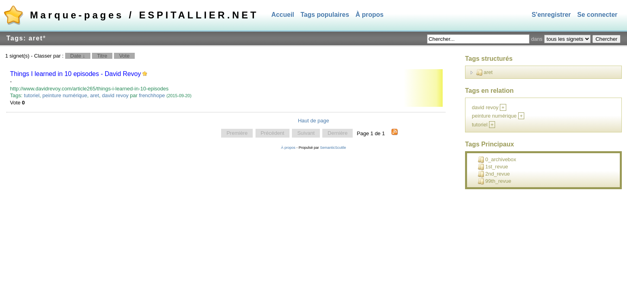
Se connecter (597, 14)
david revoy (115, 95)
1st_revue (493, 167)
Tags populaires (325, 14)
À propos (369, 14)
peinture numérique (64, 95)
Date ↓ (78, 56)
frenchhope (152, 95)
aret (94, 95)
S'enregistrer (551, 14)
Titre (102, 56)
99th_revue (494, 181)
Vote (124, 56)
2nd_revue (494, 174)
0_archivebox (497, 159)
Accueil (283, 14)
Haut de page (313, 121)
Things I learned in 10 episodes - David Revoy (75, 73)
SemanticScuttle (333, 148)
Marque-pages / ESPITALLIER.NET (144, 15)
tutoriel (32, 95)
